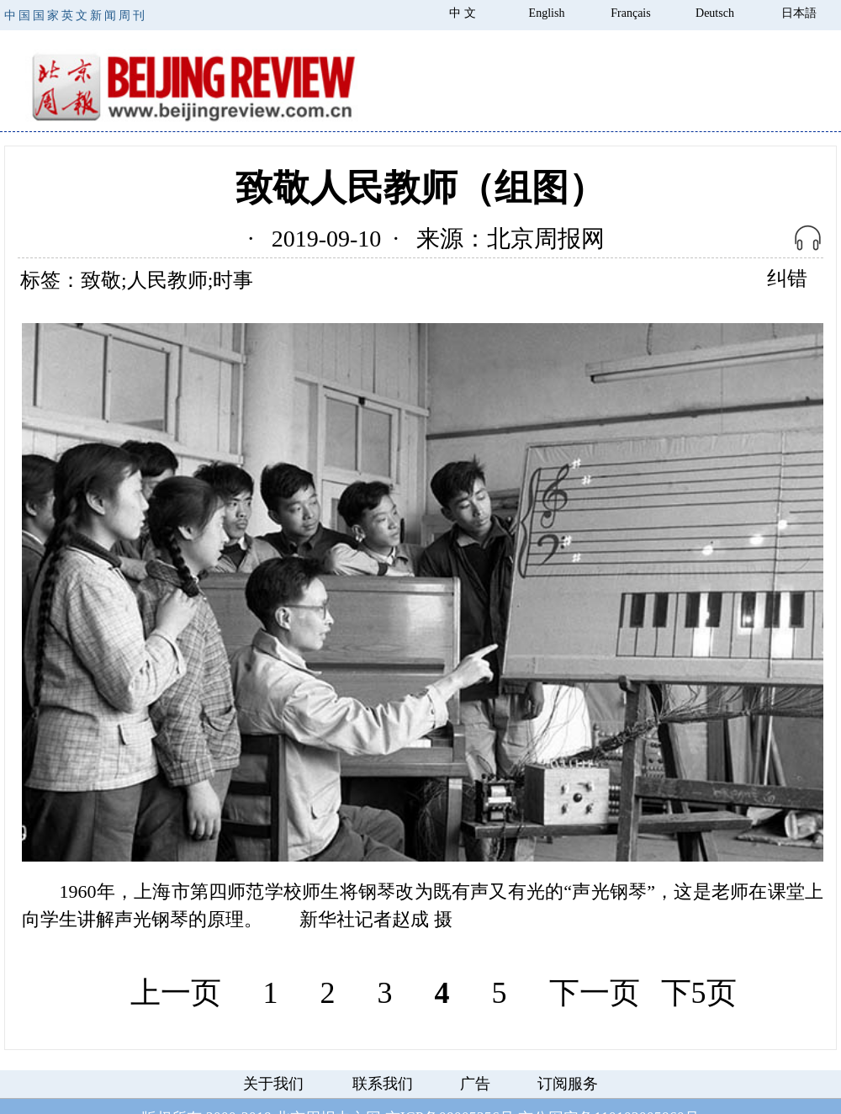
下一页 (594, 993)
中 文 (462, 13)
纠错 (787, 278)
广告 (475, 1083)
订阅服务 (567, 1083)
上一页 (175, 993)
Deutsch (715, 13)
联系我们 (382, 1083)
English (547, 13)
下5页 (699, 993)
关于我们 (273, 1083)
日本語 (799, 13)
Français (630, 13)
